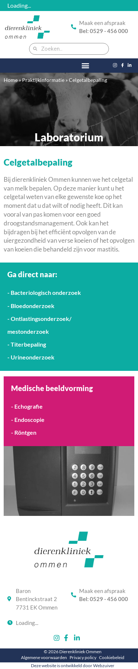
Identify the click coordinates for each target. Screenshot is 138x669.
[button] (85, 65)
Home (11, 80)
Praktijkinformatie (43, 80)
